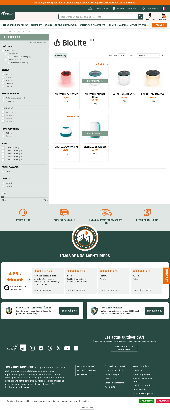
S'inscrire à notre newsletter (124, 348)
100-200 (9, 115)
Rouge (8, 83)
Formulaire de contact (115, 366)
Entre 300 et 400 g (13, 159)
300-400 (9, 118)
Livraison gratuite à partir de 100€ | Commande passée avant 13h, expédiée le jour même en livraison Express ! (85, 2)
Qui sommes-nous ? (86, 366)
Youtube (67, 348)
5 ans (8, 186)
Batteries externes (18, 62)
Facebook (41, 348)
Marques (20, 31)
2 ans (8, 183)
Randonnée (9, 50)
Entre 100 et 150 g (13, 150)
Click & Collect (111, 378)
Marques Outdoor (141, 366)
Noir (7, 80)
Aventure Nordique (19, 367)
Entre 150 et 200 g (13, 154)
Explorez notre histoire (17, 387)
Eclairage (11, 53)
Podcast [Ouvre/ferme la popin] (167, 275)
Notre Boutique (112, 374)
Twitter (58, 348)
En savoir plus (69, 310)
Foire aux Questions (114, 370)
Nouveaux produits (141, 374)
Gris (7, 77)
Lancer (140, 17)
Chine (8, 171)
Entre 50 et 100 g (12, 147)
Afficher (113, 55)
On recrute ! (82, 374)
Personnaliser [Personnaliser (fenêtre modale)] (87, 407)
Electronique (13, 59)
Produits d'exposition (142, 385)
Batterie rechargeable (14, 98)
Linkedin (76, 348)
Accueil (12, 31)
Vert (7, 86)
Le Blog (16, 348)
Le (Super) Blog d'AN (86, 370)
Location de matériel (114, 382)
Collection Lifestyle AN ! (143, 393)
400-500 (9, 121)
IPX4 (7, 136)
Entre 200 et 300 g (13, 157)
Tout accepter (147, 401)
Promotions (138, 370)
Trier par (132, 55)
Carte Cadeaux (139, 389)
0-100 (8, 112)
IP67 (7, 133)
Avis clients (110, 387)
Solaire (8, 101)
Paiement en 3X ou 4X (64, 220)
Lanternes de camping (19, 56)
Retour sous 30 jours (147, 220)
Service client (23, 220)
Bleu (7, 74)
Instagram (32, 348)
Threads (49, 348)
